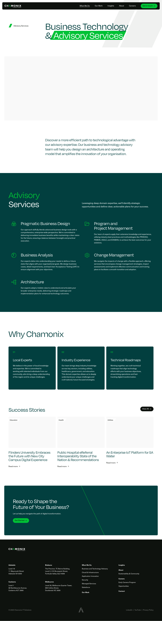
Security (85, 580)
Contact (122, 591)
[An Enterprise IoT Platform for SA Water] (129, 432)
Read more (14, 466)
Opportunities (124, 586)
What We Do (84, 6)
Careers (132, 6)
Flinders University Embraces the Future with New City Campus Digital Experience (29, 456)
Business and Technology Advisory (95, 569)
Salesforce (86, 587)
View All (147, 408)
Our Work (98, 6)
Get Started (21, 520)
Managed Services (89, 583)
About (121, 6)
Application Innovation (90, 576)
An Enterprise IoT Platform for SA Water (129, 454)
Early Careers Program (127, 582)
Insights (110, 6)
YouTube (137, 610)
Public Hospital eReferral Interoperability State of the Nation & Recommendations (78, 456)
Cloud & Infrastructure (90, 572)
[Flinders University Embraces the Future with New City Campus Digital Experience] (32, 432)
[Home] (13, 6)
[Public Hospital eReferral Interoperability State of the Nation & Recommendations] (81, 432)
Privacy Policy (148, 610)
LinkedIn (129, 610)
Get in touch (148, 6)
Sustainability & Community (129, 573)
